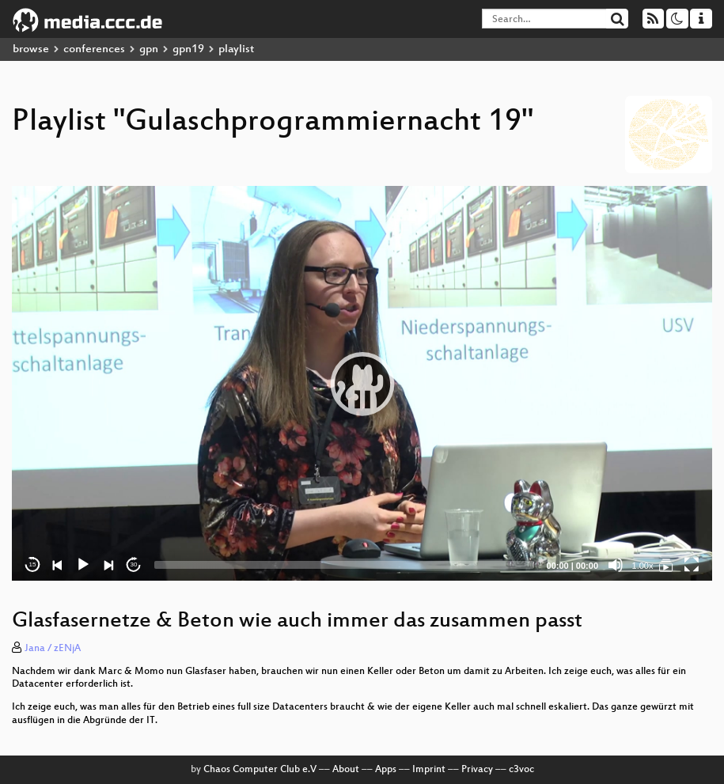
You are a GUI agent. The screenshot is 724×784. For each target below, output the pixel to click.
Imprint (428, 769)
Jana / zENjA (53, 648)
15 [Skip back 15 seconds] (32, 564)
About (345, 769)
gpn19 (188, 49)
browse (31, 49)
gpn (148, 49)
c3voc (521, 769)
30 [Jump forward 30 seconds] (134, 564)
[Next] (108, 565)
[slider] (344, 565)
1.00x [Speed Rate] (643, 565)
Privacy (477, 769)
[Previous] (58, 565)
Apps (385, 769)
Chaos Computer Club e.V (260, 769)
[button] (362, 383)
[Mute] (616, 565)
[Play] (83, 565)
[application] (362, 383)
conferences (94, 49)
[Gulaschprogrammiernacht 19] (666, 565)
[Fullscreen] (691, 565)
